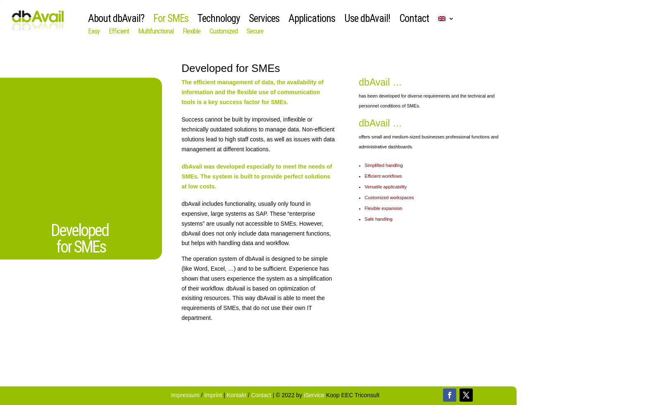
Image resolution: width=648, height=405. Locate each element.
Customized (224, 31)
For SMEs (170, 20)
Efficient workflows (383, 176)
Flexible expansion (383, 208)
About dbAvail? (116, 20)
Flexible (191, 31)
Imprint (214, 395)
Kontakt (236, 395)
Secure (255, 31)
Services (264, 20)
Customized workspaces (389, 197)
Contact (414, 20)
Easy (94, 31)
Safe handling (378, 219)
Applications (311, 20)
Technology (219, 20)
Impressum (186, 395)
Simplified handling (384, 165)
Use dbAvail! (367, 20)
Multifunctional (156, 31)
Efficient (119, 31)
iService (314, 395)
